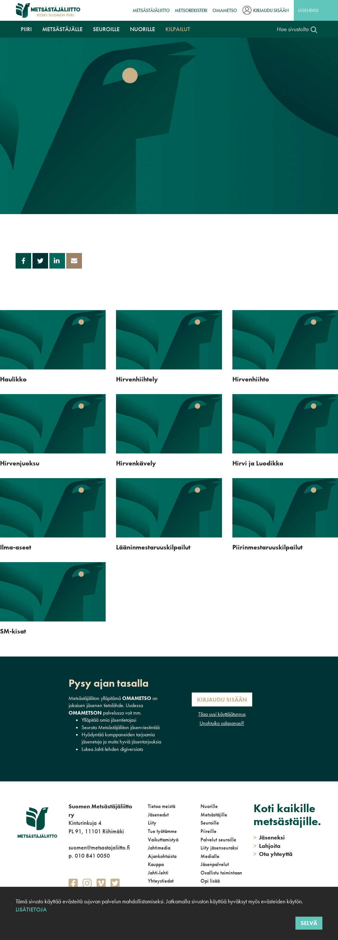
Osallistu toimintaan (221, 872)
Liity (152, 822)
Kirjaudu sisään (271, 10)
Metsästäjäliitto (151, 10)
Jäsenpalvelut (215, 864)
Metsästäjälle (62, 29)
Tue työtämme (162, 831)
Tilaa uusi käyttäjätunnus (222, 714)
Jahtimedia (159, 847)
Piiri (26, 29)
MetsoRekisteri (191, 10)
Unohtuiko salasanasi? (222, 723)
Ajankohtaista (162, 856)
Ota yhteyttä (273, 854)
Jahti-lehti (158, 872)
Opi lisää (210, 880)
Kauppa (156, 864)
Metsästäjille (214, 814)
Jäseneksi (308, 10)
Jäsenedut (158, 814)
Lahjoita (267, 846)
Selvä (309, 923)
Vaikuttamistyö (163, 839)
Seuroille (106, 29)
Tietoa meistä (161, 806)
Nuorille (142, 29)
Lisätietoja (31, 909)
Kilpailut (177, 29)
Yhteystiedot (161, 880)
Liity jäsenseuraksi (219, 847)
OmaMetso (225, 10)
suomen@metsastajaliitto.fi (99, 847)
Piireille (208, 831)
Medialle (210, 856)
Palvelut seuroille (218, 839)
